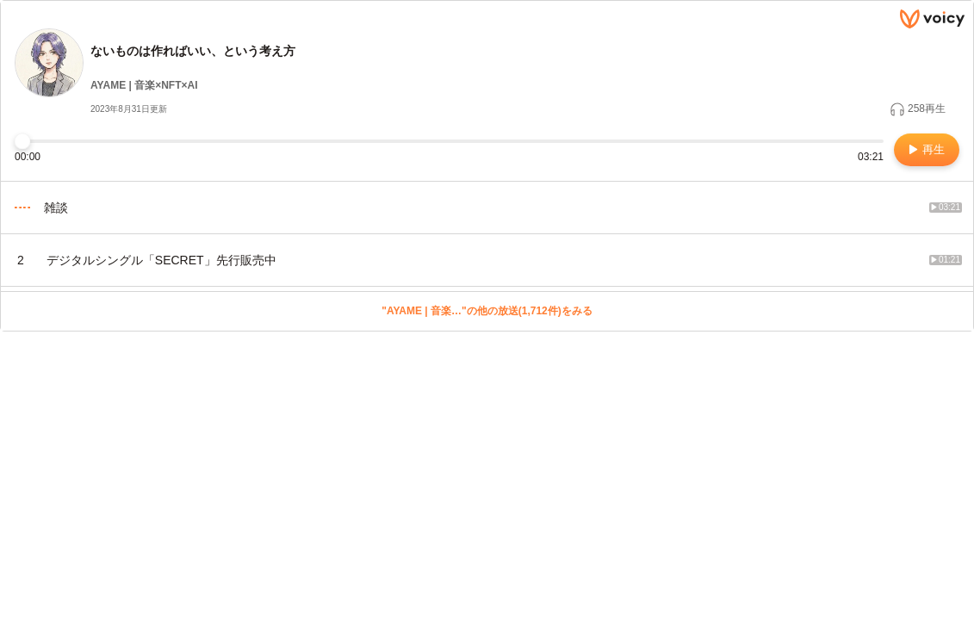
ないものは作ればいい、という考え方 (192, 51)
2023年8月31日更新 (128, 109)
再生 (927, 149)
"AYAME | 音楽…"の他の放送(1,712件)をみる (487, 311)
